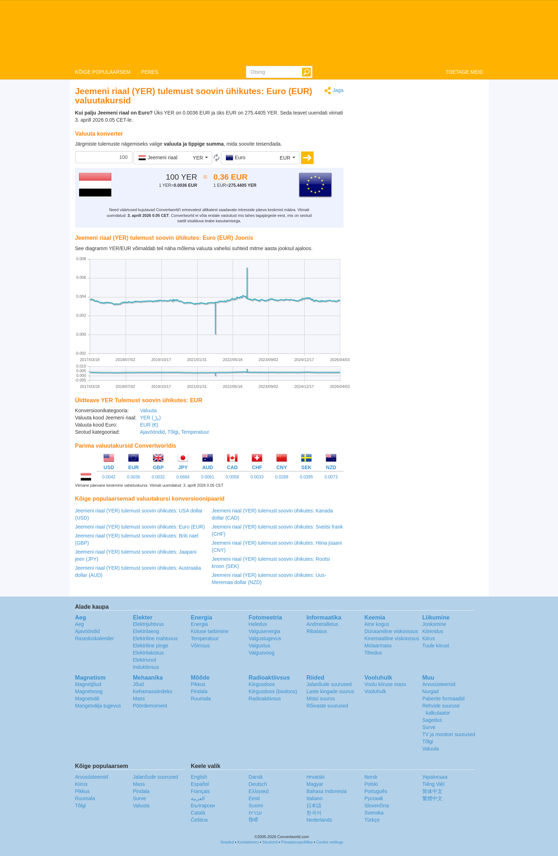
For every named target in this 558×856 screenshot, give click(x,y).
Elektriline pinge (150, 645)
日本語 (313, 805)
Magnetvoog (89, 691)
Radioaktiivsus (265, 698)
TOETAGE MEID (464, 72)
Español (200, 784)
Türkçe (372, 820)
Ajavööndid (152, 432)
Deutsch (258, 784)
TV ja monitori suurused (448, 734)
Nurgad (430, 691)
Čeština (199, 820)
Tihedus (373, 653)
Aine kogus (376, 624)
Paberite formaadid (443, 698)
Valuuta (148, 410)
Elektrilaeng (146, 631)
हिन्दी (253, 820)
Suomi (256, 805)
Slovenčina (376, 805)
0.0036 (133, 477)
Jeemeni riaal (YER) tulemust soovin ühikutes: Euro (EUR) (140, 527)
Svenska (374, 813)
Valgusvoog (262, 653)
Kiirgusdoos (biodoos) (273, 691)
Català (198, 813)
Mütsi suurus (320, 698)
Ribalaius (316, 631)
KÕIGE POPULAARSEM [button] (103, 72)
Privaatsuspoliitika (296, 842)
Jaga (333, 90)
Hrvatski (315, 777)
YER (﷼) (150, 417)
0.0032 (158, 477)
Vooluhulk (375, 691)
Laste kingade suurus (330, 691)
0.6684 (183, 477)
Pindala (199, 691)
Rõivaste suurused (327, 706)
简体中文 (432, 791)
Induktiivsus (146, 667)
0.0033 (257, 477)
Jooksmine (434, 624)
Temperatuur (195, 432)
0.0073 (331, 477)
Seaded (227, 842)
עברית (255, 813)
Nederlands (319, 820)
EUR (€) (149, 425)
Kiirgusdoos (262, 684)
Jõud (138, 684)
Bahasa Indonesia (326, 791)
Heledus (258, 624)
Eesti (254, 798)
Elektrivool (144, 660)
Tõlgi (173, 432)
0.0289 (281, 477)
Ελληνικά (259, 791)
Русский (373, 798)
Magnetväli (87, 698)
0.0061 (207, 477)
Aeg (79, 624)
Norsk (371, 777)
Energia (199, 624)
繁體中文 (432, 798)
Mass (139, 698)
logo (279, 32)
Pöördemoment (150, 706)
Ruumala (201, 698)
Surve (429, 727)
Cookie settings (329, 842)
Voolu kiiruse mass (385, 684)
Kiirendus (432, 631)
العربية (198, 798)
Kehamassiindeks (152, 691)
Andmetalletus (322, 624)
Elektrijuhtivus (148, 624)
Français (200, 791)
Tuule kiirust (435, 645)
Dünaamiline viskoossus (391, 631)
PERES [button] (149, 72)
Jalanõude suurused (328, 684)
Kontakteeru (247, 842)
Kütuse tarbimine (209, 631)
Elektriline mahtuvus (155, 638)
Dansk (256, 777)
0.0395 (306, 477)
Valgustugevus (265, 638)
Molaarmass (378, 645)
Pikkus (198, 684)
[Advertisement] (418, 137)
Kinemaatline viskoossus (391, 638)
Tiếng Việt (433, 784)
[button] (173, 157)
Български (203, 805)
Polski (371, 784)
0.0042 (109, 477)
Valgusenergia (264, 631)
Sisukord (270, 842)
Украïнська (434, 777)
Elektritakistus (148, 653)
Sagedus (432, 720)
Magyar (314, 784)
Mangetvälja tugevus (98, 706)
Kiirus (428, 638)
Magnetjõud (88, 684)
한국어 (313, 813)
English (199, 777)
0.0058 (232, 477)
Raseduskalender (94, 638)
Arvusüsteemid (439, 684)
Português (375, 791)
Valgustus (259, 645)
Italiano (314, 798)
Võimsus (200, 645)
